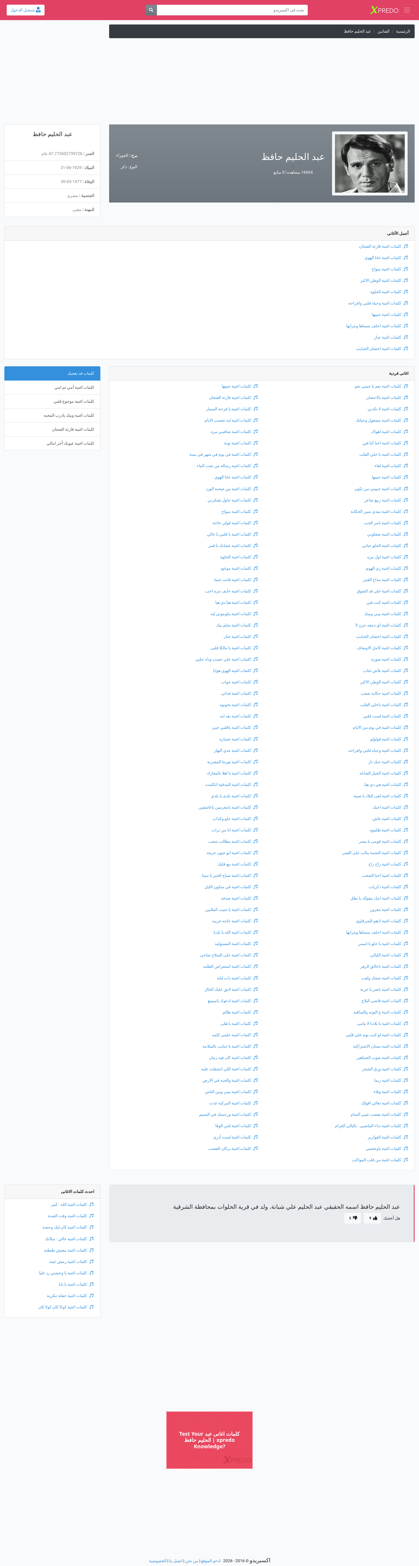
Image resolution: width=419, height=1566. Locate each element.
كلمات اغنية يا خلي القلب (383, 454)
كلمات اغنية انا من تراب (235, 830)
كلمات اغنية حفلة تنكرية (70, 1295)
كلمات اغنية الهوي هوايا (235, 670)
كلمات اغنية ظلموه (389, 830)
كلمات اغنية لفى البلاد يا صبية (381, 795)
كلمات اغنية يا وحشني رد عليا (66, 1273)
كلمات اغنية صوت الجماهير (382, 1057)
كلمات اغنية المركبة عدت (233, 1103)
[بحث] (151, 10)
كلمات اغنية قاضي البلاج (384, 1000)
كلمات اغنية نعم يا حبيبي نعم (381, 386)
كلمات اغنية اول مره (387, 557)
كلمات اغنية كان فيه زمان (233, 1057)
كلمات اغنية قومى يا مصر (383, 841)
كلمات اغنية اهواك (389, 431)
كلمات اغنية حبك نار (388, 761)
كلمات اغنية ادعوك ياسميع (233, 1000)
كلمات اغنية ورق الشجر (385, 1069)
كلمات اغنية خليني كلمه (235, 1034)
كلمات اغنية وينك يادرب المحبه (69, 415)
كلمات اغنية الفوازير (388, 1137)
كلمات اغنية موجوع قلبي (74, 401)
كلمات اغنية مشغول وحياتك (382, 420)
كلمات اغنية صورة (389, 659)
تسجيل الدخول (25, 10)
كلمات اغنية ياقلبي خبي (235, 727)
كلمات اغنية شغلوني (387, 534)
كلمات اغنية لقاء (391, 465)
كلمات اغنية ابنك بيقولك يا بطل (379, 898)
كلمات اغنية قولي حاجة (235, 522)
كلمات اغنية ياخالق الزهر (384, 966)
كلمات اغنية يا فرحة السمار (232, 409)
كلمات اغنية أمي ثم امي (74, 387)
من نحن (191, 1560)
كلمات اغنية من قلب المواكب (380, 1159)
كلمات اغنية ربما (391, 1080)
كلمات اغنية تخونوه (239, 704)
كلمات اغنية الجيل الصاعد (383, 773)
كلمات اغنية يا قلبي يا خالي (232, 534)
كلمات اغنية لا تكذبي (387, 409)
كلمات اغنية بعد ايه (239, 716)
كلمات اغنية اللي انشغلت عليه (229, 1069)
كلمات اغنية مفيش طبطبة (68, 1250)
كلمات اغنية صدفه (239, 898)
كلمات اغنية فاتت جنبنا (236, 579)
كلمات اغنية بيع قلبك (237, 864)
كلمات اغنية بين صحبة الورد (232, 488)
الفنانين (383, 31)
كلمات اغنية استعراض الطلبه (230, 966)
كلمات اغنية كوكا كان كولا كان (65, 1307)
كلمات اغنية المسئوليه (236, 943)
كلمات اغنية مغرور (389, 909)
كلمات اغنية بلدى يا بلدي (234, 795)
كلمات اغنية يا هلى (239, 1023)
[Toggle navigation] (407, 10)
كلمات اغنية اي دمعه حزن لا (381, 625)
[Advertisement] (209, 83)
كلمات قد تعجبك (80, 373)
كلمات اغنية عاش (390, 818)
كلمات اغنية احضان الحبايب (382, 348)
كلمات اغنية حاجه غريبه (235, 921)
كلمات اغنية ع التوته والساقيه (380, 1012)
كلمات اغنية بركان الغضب (233, 1148)
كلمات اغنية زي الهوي (386, 568)
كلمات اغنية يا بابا (76, 1284)
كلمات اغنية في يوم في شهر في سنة (223, 454)
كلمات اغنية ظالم (240, 1012)
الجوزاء (122, 155)
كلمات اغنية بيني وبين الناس (231, 1091)
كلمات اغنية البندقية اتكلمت (231, 784)
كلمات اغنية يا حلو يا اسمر (383, 943)
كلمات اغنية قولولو (389, 739)
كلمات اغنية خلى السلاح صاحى (229, 955)
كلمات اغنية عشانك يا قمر (233, 545)
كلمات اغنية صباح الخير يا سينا (230, 875)
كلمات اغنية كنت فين (387, 602)
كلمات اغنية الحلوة (389, 291)
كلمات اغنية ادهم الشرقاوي (382, 921)
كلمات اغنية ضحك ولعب (384, 978)
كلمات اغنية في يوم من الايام (380, 727)
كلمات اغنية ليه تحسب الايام (231, 420)
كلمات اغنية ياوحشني (387, 1148)
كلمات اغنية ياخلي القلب (384, 704)
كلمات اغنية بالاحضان (387, 397)
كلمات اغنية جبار (391, 337)
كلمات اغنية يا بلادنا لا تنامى (382, 1023)
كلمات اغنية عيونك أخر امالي (70, 443)
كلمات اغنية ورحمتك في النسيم (228, 1114)
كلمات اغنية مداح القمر (385, 579)
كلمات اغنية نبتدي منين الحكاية (379, 511)
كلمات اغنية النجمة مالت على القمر (375, 852)
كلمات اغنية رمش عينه (71, 1261)
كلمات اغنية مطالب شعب (233, 841)
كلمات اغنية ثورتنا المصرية (232, 761)
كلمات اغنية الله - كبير (72, 1204)
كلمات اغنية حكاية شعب (384, 693)
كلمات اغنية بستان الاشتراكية (380, 1046)
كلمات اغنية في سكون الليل (231, 886)
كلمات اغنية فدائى (239, 693)
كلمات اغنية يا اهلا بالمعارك (232, 773)
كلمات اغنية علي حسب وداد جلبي (226, 659)
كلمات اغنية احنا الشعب (385, 875)
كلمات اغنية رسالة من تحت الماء (227, 465)
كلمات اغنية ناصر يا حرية (384, 989)
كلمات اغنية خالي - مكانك (69, 1238)
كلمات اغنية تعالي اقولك (384, 1103)
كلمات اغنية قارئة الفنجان (383, 246)
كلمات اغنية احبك (390, 807)
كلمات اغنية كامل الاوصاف (382, 647)
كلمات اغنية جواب (239, 682)
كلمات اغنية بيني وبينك (386, 613)
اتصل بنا (175, 1560)
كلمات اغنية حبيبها (390, 314)
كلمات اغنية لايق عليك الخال (231, 989)
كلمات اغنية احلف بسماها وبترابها (377, 325)
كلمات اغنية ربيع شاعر (386, 500)
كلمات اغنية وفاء (391, 1091)
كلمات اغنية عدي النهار (236, 750)
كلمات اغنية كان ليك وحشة (67, 1227)
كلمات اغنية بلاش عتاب (385, 670)
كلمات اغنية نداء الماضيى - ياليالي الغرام (371, 1125)
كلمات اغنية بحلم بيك (237, 625)
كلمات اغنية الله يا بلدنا (236, 932)
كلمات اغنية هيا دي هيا (236, 602)
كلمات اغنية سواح (390, 269)
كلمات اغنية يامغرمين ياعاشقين (228, 807)
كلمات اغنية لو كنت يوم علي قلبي (377, 1034)
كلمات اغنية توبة (241, 443)
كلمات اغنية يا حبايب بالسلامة (230, 1046)
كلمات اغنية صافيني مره (234, 431)
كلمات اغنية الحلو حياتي (385, 545)
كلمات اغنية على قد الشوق (382, 591)
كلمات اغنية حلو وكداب (235, 818)
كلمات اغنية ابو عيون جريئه (232, 852)
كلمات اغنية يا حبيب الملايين (231, 909)
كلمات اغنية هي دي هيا (386, 784)
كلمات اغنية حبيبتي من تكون (381, 488)
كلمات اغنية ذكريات (388, 886)
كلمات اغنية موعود (239, 568)
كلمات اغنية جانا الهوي (386, 257)
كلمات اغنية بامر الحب (386, 522)
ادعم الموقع (211, 1560)
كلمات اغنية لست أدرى (235, 1137)
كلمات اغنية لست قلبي (385, 716)
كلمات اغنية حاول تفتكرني (232, 500)
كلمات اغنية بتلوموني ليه (234, 613)
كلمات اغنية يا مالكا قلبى (234, 647)
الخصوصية (157, 1560)
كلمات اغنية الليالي (389, 955)
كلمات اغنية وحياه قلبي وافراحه (378, 303)
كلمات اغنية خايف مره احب (231, 591)
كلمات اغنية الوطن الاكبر (384, 280)
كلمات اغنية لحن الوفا (236, 1125)
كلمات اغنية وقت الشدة (70, 1215)
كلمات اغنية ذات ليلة (237, 978)
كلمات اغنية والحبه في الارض (230, 1080)
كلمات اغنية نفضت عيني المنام (379, 1114)
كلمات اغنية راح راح (388, 864)
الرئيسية (403, 31)
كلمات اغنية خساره (238, 739)
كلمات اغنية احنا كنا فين (385, 443)
